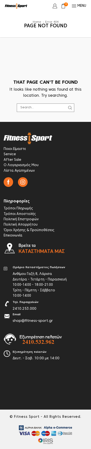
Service (10, 154)
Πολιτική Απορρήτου (21, 224)
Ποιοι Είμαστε (15, 149)
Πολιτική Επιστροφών (21, 219)
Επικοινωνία (13, 235)
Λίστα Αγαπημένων (19, 170)
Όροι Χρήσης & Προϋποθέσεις (29, 230)
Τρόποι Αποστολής (20, 214)
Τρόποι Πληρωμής (18, 208)
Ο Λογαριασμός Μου (21, 165)
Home (37, 22)
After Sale (12, 160)
